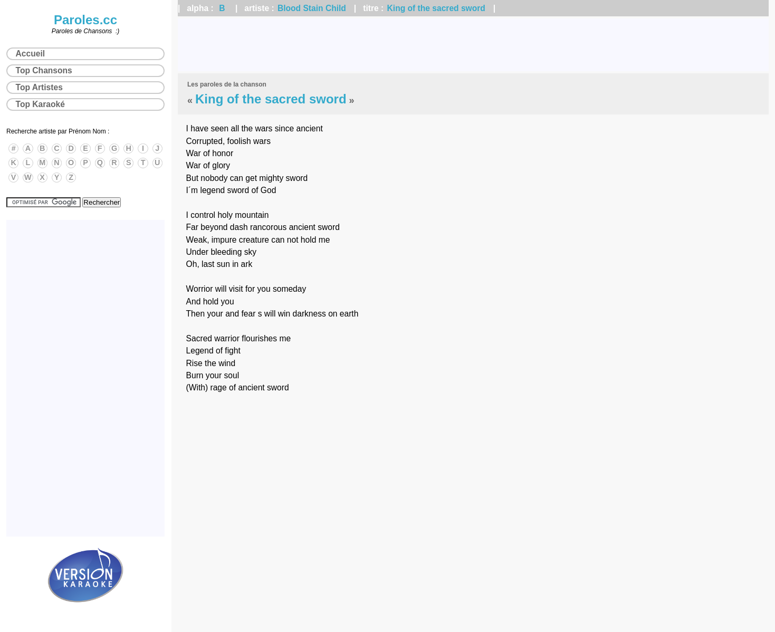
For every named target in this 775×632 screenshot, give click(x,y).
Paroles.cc (85, 20)
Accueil (30, 53)
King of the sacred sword (436, 8)
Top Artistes (39, 87)
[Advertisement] (473, 44)
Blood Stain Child (312, 8)
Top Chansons (44, 70)
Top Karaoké (40, 104)
